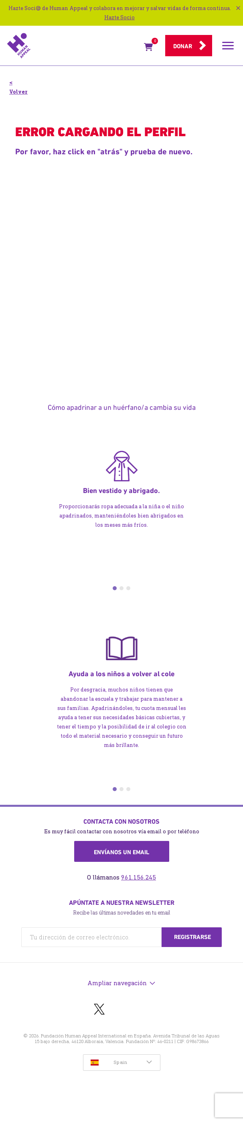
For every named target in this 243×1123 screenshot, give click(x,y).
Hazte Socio (119, 17)
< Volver (18, 87)
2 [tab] (121, 588)
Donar (182, 46)
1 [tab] (115, 588)
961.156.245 (138, 877)
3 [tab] (128, 588)
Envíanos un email (121, 852)
